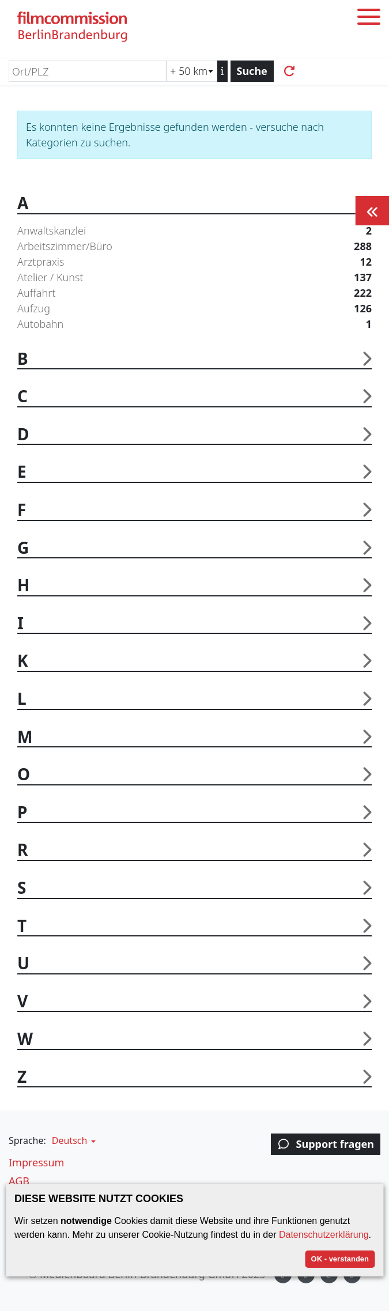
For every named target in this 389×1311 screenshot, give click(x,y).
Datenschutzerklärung (324, 1235)
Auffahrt (194, 293)
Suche (252, 71)
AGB (19, 1181)
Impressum (36, 1162)
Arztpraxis (194, 262)
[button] (72, 1140)
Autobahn (194, 324)
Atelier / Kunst (194, 277)
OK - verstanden (340, 1259)
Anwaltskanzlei (194, 231)
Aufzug (194, 308)
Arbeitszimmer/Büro (194, 246)
